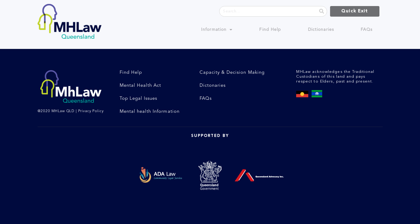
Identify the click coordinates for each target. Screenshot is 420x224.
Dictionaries (321, 30)
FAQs (366, 30)
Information (217, 29)
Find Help (270, 30)
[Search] (321, 11)
